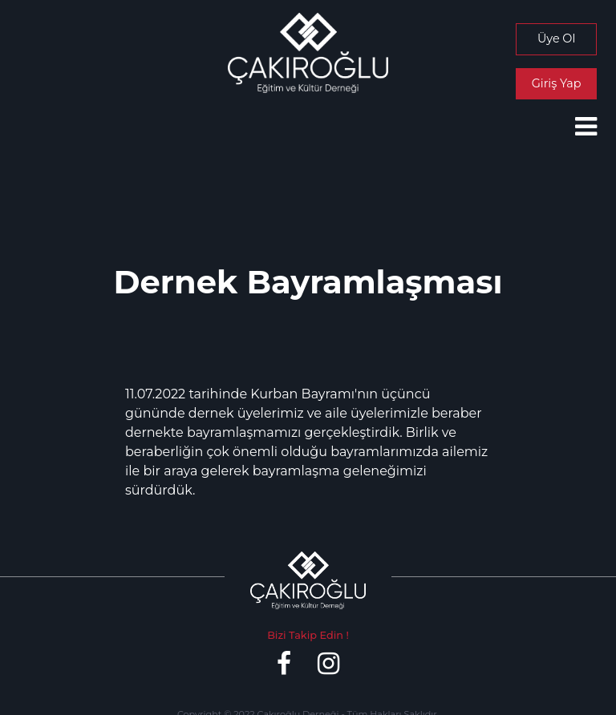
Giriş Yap (557, 83)
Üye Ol (556, 38)
